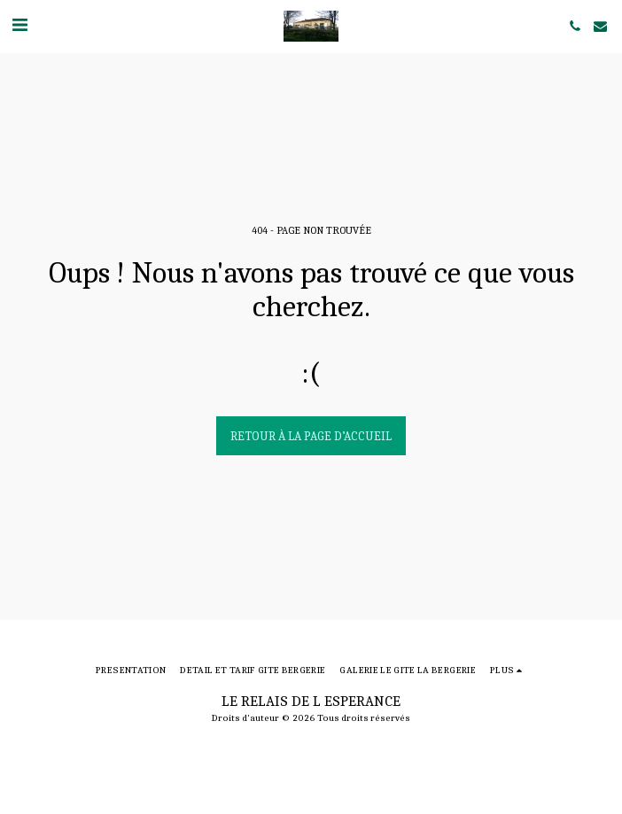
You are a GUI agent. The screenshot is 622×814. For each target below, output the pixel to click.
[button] (19, 25)
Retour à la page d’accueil (311, 436)
